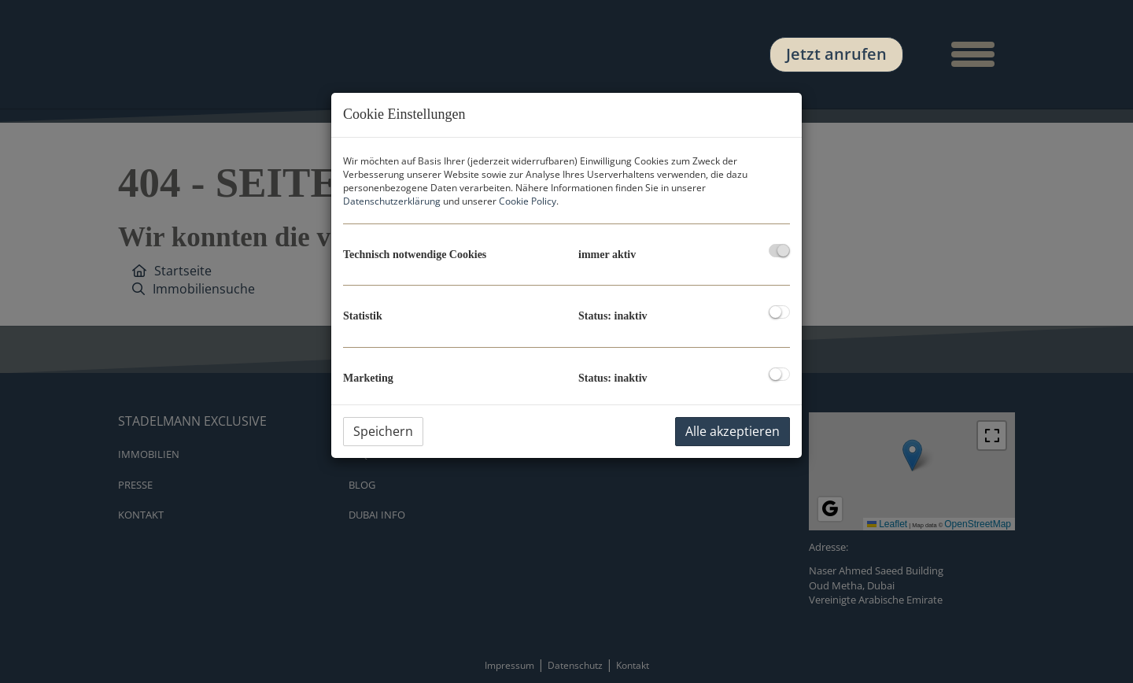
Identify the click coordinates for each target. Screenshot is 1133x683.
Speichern (383, 431)
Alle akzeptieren (732, 431)
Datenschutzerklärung (392, 201)
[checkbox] (779, 250)
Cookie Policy (527, 201)
